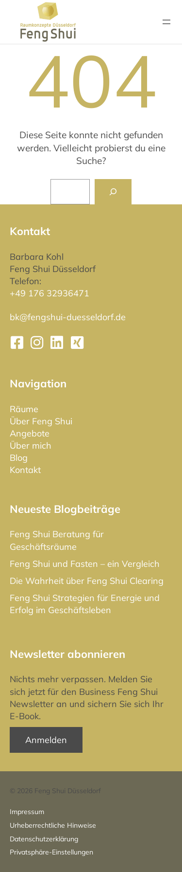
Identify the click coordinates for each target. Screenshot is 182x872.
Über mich (30, 445)
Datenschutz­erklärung (44, 839)
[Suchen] (113, 191)
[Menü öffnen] (166, 22)
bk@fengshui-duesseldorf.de (68, 317)
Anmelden (46, 739)
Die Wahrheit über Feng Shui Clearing (87, 580)
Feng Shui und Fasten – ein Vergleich (85, 563)
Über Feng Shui (41, 421)
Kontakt (25, 469)
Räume (24, 409)
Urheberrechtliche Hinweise (53, 825)
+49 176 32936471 (49, 293)
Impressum (27, 811)
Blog (19, 457)
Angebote (30, 433)
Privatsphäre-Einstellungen (51, 852)
